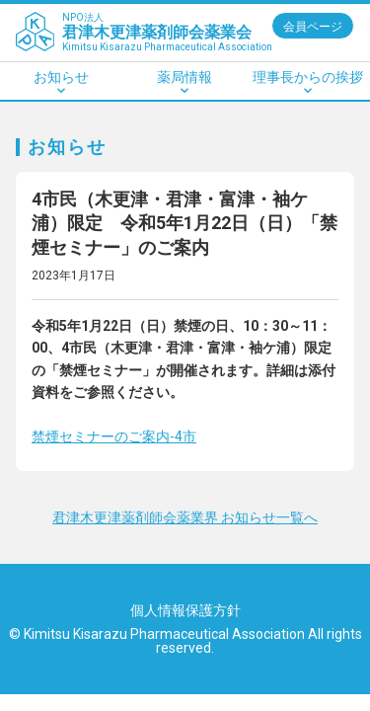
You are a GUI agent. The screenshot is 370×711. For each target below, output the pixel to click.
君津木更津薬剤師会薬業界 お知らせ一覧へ (185, 517)
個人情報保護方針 (185, 610)
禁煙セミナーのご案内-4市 (114, 436)
